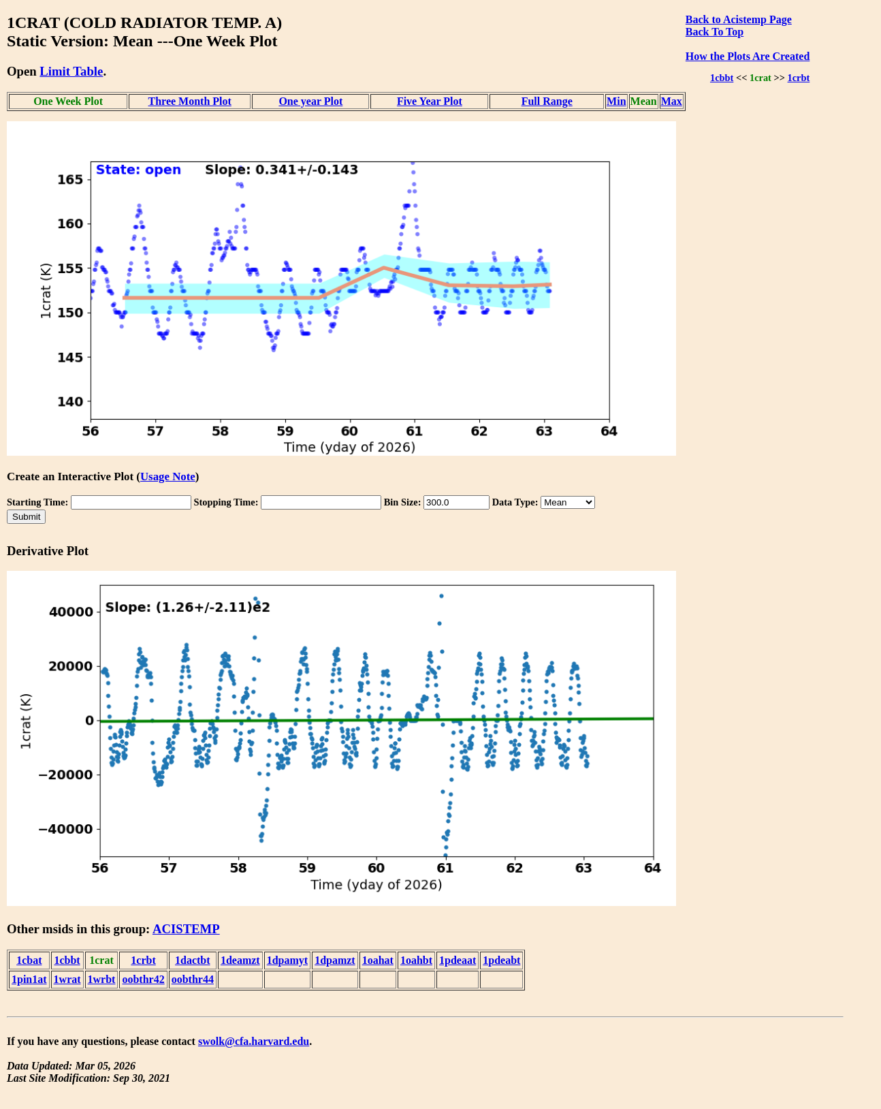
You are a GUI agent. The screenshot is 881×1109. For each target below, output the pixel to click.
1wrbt (102, 979)
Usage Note (167, 476)
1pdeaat (457, 960)
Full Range (547, 101)
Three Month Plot (189, 101)
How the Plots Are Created (748, 56)
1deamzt (240, 960)
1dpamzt (335, 960)
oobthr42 (143, 979)
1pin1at (29, 979)
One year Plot (310, 101)
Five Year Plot (429, 101)
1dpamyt (287, 960)
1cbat (29, 960)
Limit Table (71, 71)
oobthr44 (193, 979)
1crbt (799, 77)
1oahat (378, 960)
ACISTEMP (186, 929)
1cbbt (721, 77)
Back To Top (714, 31)
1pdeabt (501, 960)
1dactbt (192, 960)
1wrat (67, 979)
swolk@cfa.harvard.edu (253, 1041)
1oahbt (416, 960)
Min (616, 101)
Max (671, 101)
